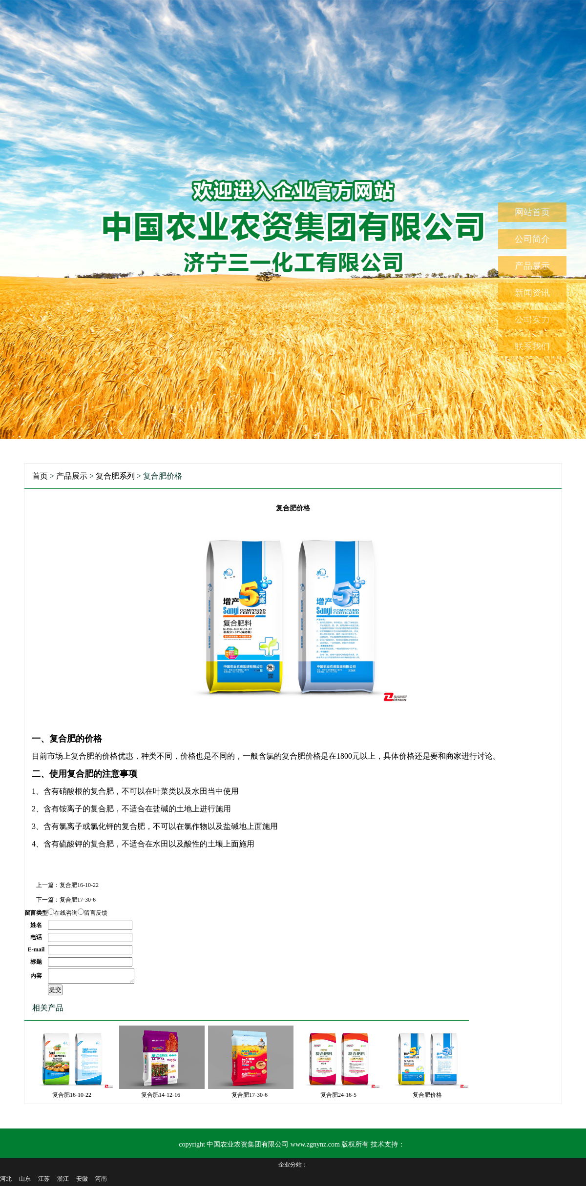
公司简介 (532, 239)
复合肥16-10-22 (79, 885)
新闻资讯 (532, 293)
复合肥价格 (427, 1097)
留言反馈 (95, 912)
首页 (40, 476)
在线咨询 (66, 912)
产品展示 (532, 266)
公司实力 (532, 319)
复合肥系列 (115, 476)
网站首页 (532, 212)
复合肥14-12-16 (160, 1097)
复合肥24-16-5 (338, 1097)
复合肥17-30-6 (78, 899)
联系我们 (532, 346)
